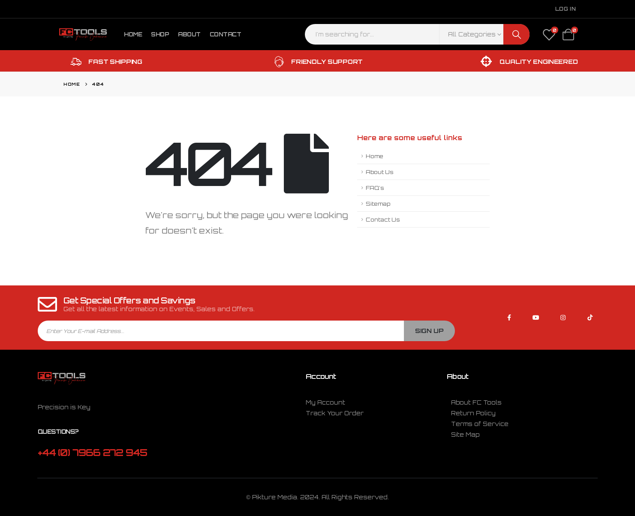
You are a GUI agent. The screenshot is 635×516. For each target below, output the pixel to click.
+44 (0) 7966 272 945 (92, 452)
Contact (225, 34)
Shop (160, 34)
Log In (565, 9)
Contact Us (383, 219)
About (189, 34)
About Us (380, 171)
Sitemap (378, 203)
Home (133, 34)
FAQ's (375, 187)
